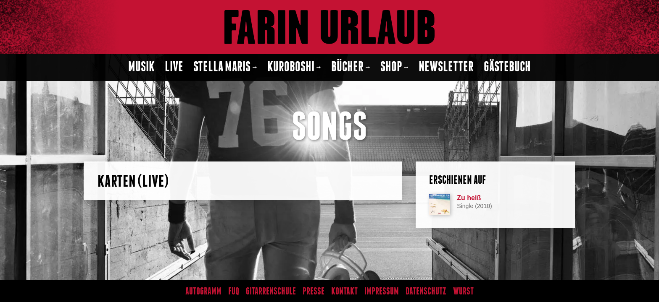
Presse (313, 291)
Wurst (463, 291)
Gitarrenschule (271, 291)
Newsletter (446, 67)
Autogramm (203, 291)
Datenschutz (426, 291)
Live (174, 67)
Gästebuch (507, 67)
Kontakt (344, 291)
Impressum (381, 291)
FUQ (233, 291)
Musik (141, 67)
